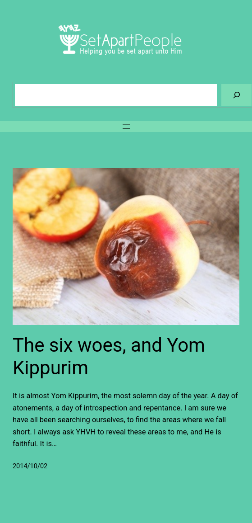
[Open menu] (126, 126)
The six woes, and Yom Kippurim (109, 356)
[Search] (236, 94)
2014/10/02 (30, 466)
